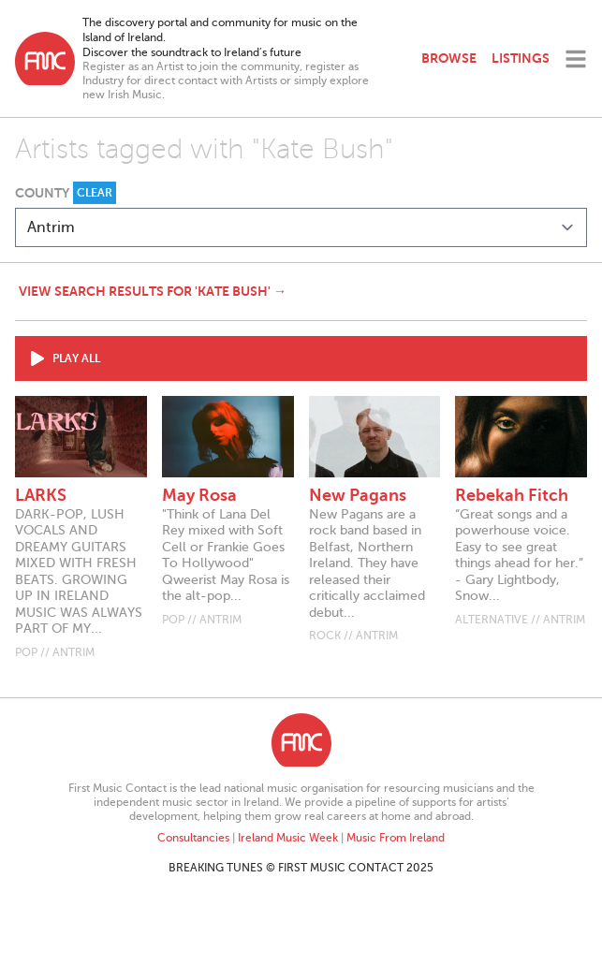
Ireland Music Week (288, 837)
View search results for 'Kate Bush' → (152, 291)
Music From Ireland (395, 837)
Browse (449, 58)
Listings (521, 58)
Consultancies (193, 837)
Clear (94, 192)
